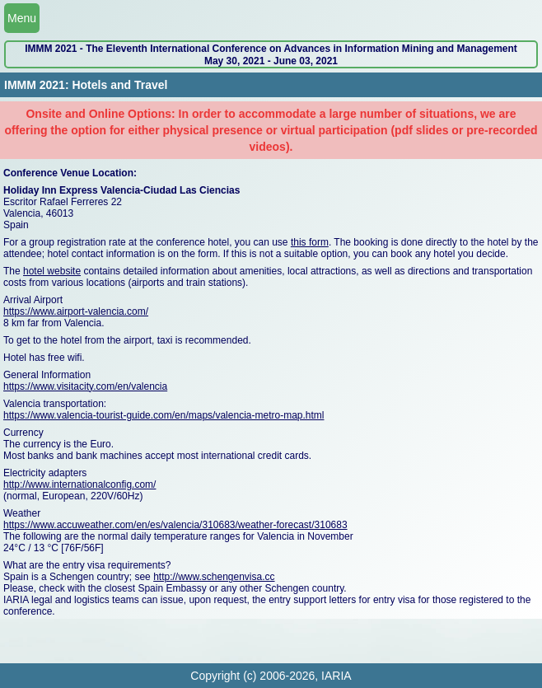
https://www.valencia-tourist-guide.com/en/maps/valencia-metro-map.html (163, 415)
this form (310, 242)
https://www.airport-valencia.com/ (75, 311)
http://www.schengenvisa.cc (213, 577)
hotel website (52, 271)
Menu (21, 18)
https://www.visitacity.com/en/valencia (85, 386)
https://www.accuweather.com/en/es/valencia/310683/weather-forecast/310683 (175, 525)
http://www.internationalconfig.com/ (79, 484)
